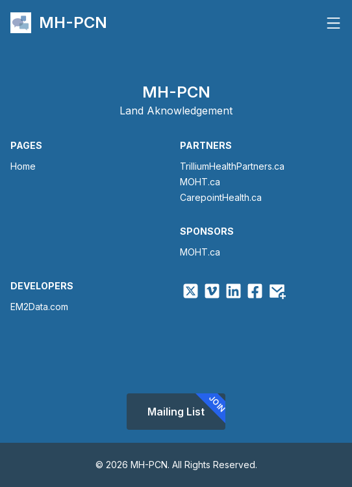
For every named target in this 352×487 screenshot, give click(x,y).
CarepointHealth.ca (221, 197)
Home (23, 166)
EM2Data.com (39, 306)
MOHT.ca (200, 181)
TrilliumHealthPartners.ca (232, 166)
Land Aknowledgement (176, 110)
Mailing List (186, 409)
